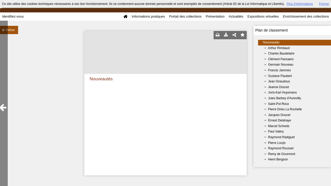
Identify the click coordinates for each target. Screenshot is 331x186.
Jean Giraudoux (279, 81)
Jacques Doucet (279, 115)
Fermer (324, 4)
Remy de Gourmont (281, 154)
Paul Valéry (276, 131)
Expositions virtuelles (263, 16)
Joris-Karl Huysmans (282, 92)
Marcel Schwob (278, 126)
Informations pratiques (148, 16)
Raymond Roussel (281, 148)
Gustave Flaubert (280, 76)
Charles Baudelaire (281, 53)
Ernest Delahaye (279, 120)
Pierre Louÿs (276, 143)
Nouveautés (271, 42)
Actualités (236, 16)
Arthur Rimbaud (279, 48)
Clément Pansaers (281, 59)
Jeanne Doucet (278, 87)
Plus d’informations (300, 4)
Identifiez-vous (13, 16)
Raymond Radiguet (281, 137)
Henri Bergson (278, 159)
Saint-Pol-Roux (278, 104)
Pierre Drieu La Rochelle (285, 109)
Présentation (215, 16)
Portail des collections (185, 16)
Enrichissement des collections (306, 16)
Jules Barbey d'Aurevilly (284, 98)
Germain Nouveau (280, 64)
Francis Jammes (279, 70)
